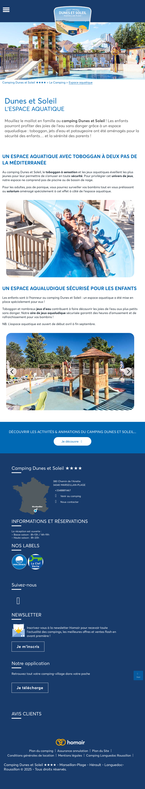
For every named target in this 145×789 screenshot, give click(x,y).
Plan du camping (41, 751)
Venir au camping (67, 496)
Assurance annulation (72, 751)
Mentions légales (70, 755)
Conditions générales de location (30, 755)
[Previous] (12, 371)
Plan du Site (100, 751)
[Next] (128, 371)
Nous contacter (66, 502)
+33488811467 (63, 490)
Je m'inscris (28, 646)
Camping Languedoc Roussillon (108, 755)
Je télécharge (30, 687)
